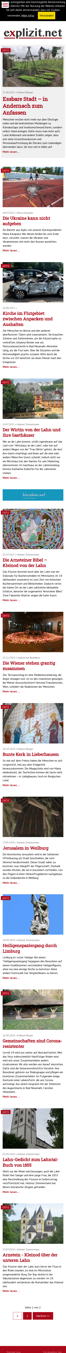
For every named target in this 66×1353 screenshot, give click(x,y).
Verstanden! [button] (47, 15)
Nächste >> (43, 1316)
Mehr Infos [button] (27, 15)
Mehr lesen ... (11, 151)
